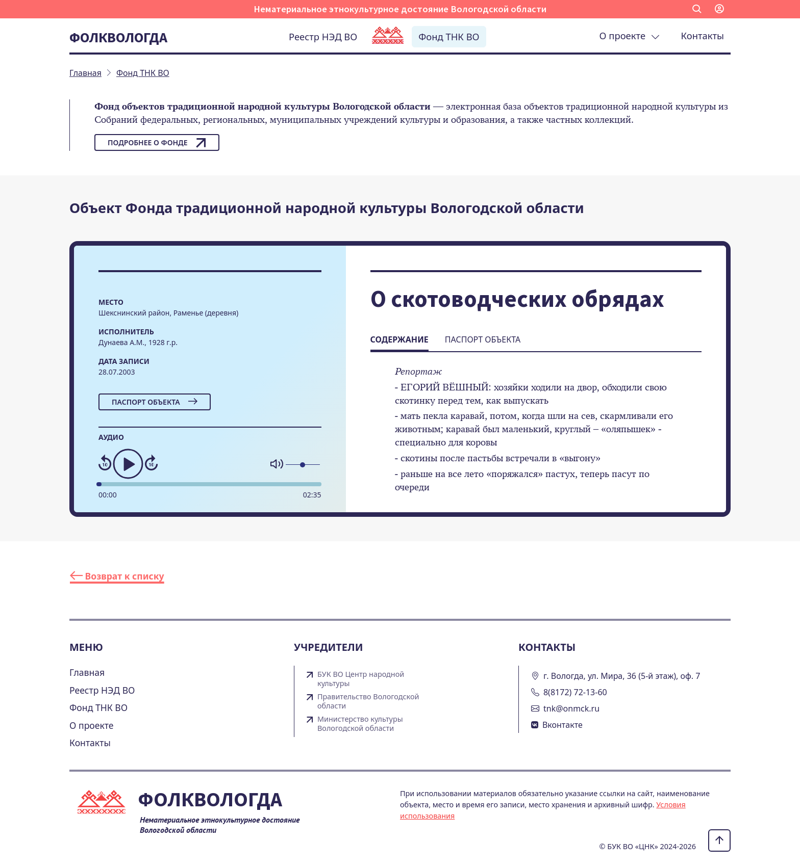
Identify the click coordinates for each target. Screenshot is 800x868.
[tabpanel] (536, 436)
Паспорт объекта (154, 402)
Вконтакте (562, 724)
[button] (697, 9)
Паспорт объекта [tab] (482, 339)
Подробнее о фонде (157, 143)
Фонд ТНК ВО (448, 36)
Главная (87, 672)
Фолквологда (118, 37)
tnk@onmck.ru (571, 708)
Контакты (702, 35)
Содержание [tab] (399, 339)
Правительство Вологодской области (368, 701)
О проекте (629, 35)
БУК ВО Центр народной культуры (360, 679)
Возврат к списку (117, 576)
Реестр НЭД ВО (323, 36)
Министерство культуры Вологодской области (360, 724)
